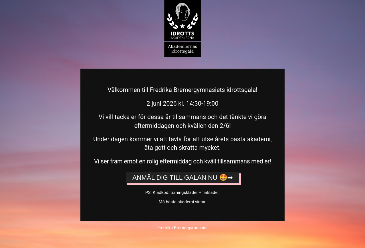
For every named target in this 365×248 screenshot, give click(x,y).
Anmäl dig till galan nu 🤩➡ (182, 177)
